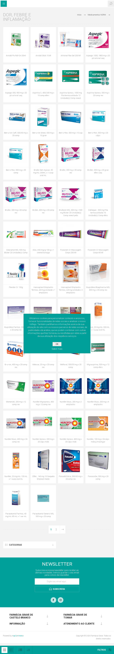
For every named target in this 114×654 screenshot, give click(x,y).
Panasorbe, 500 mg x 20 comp (98, 477)
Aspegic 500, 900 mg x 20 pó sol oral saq (16, 94)
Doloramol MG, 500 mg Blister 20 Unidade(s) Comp (16, 251)
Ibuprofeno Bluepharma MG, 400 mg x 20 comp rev (98, 288)
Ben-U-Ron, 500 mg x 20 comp (16, 171)
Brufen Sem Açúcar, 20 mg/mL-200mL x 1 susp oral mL (43, 172)
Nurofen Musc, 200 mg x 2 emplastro (70, 403)
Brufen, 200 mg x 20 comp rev (70, 171)
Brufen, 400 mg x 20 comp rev (43, 211)
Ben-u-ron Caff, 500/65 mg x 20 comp (16, 134)
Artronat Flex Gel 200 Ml (71, 55)
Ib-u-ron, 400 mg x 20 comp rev (16, 365)
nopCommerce (17, 636)
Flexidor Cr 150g (16, 287)
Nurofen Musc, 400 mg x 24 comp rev (16, 440)
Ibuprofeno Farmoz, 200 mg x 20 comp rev (15, 328)
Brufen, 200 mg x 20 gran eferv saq (98, 171)
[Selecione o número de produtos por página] (20, 650)
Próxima (62, 529)
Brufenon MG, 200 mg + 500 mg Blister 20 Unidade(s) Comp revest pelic (70, 212)
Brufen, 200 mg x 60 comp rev (16, 211)
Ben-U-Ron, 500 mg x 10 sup (71, 133)
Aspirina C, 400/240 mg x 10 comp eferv (43, 94)
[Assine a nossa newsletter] (57, 581)
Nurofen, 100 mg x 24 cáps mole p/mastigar (98, 440)
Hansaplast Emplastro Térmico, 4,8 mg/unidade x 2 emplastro (71, 290)
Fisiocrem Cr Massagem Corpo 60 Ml (98, 251)
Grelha (4, 650)
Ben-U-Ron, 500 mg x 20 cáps (98, 134)
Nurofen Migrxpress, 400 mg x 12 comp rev (43, 403)
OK (57, 344)
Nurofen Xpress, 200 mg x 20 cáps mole (43, 440)
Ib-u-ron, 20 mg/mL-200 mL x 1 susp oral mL (98, 328)
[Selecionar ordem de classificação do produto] (28, 650)
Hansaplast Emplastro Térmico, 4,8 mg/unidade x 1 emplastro (43, 290)
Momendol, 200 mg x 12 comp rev (16, 403)
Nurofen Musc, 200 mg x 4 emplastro (98, 403)
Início (79, 15)
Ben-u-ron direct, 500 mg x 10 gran (43, 134)
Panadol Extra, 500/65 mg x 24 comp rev (70, 477)
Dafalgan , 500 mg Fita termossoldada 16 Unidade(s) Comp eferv (98, 212)
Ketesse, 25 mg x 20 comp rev (43, 365)
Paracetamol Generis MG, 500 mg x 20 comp (43, 515)
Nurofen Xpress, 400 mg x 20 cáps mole (70, 440)
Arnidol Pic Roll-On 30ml (16, 55)
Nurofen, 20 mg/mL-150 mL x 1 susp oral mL (15, 477)
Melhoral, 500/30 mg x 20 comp (70, 365)
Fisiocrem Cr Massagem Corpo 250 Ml (70, 251)
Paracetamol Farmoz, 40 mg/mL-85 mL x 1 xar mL (16, 515)
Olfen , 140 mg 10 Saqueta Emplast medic (43, 477)
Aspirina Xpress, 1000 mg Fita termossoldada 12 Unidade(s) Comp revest (71, 95)
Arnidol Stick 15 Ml (43, 55)
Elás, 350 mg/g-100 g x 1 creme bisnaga (43, 251)
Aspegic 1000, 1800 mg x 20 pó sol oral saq (98, 56)
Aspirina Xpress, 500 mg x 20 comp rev (98, 94)
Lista (11, 650)
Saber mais (57, 349)
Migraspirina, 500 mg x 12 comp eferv (98, 365)
